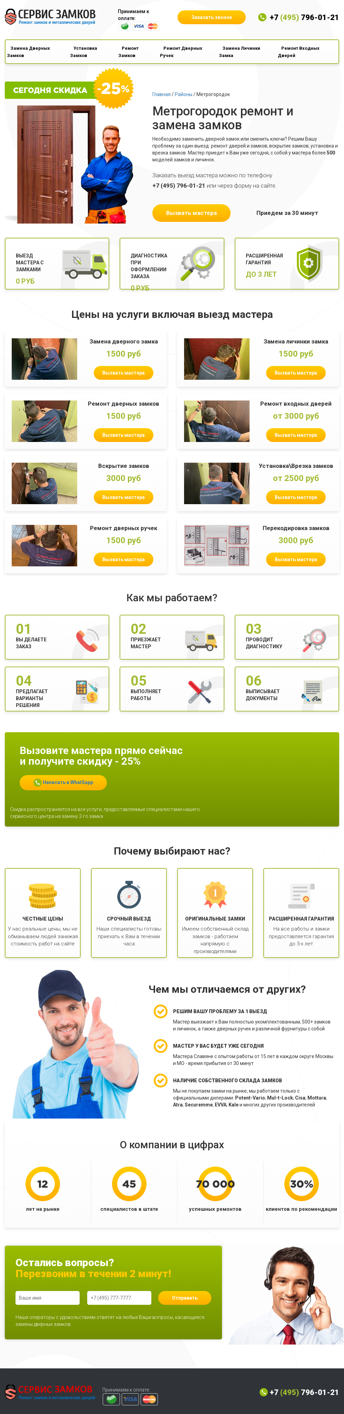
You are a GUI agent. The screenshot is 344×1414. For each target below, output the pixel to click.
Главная (161, 94)
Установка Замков (83, 52)
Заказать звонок (211, 17)
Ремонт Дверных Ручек (181, 52)
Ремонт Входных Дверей (299, 52)
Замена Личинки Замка (239, 52)
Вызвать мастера (191, 212)
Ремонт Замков (128, 52)
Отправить (185, 1298)
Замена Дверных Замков (28, 52)
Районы (183, 94)
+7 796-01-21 (304, 17)
